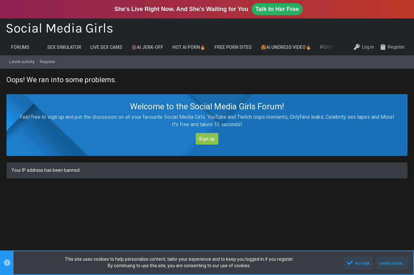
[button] (38, 47)
